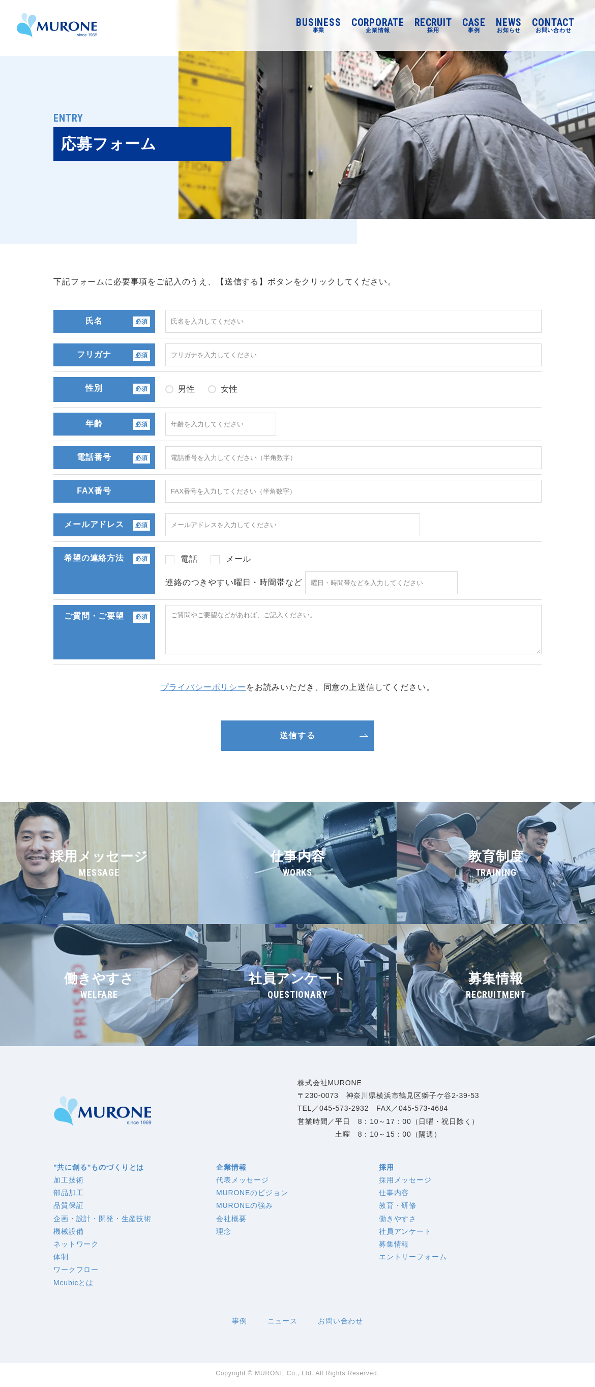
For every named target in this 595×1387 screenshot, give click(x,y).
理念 (223, 1234)
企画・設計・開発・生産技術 (102, 1221)
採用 (386, 1170)
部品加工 (68, 1195)
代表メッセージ (242, 1182)
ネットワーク (76, 1246)
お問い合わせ (340, 1323)
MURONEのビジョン (252, 1195)
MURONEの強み (244, 1208)
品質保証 (68, 1208)
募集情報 (394, 1246)
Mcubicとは (73, 1285)
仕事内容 (394, 1195)
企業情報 (231, 1170)
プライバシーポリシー (203, 689)
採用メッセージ (405, 1182)
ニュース (282, 1323)
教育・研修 (397, 1208)
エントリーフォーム (413, 1259)
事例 (239, 1323)
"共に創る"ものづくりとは (98, 1170)
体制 (61, 1259)
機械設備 (68, 1234)
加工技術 (68, 1182)
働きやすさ (397, 1221)
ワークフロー (76, 1272)
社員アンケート (405, 1234)
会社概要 (231, 1221)
